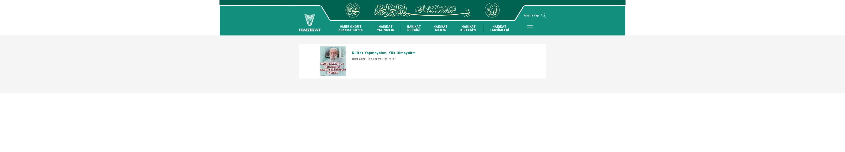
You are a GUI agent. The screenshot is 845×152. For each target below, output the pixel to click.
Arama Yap (531, 15)
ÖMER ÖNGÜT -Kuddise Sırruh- (350, 28)
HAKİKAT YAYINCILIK (384, 28)
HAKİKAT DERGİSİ (413, 28)
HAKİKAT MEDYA (439, 28)
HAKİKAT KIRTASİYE (467, 28)
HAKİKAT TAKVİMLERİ (497, 28)
